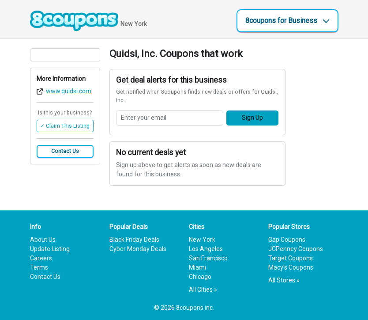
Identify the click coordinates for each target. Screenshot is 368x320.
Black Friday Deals (134, 239)
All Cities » (203, 289)
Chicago (200, 276)
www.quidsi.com (68, 91)
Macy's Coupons (290, 267)
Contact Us (65, 151)
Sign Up (252, 117)
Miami (197, 267)
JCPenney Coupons (295, 248)
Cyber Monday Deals (137, 248)
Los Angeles (206, 248)
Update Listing (50, 248)
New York (202, 239)
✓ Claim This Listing (65, 126)
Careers (41, 258)
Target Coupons (290, 258)
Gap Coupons (286, 239)
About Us (43, 239)
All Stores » (284, 280)
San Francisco (208, 258)
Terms (39, 267)
